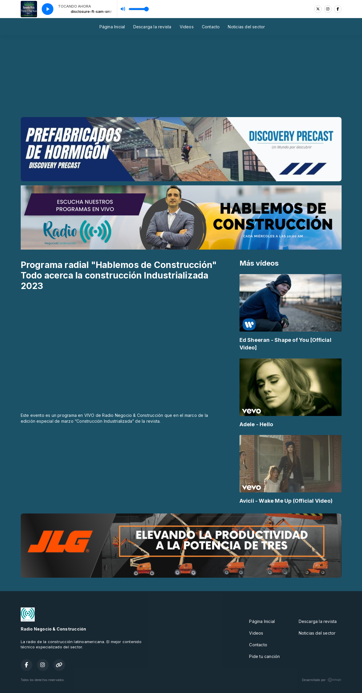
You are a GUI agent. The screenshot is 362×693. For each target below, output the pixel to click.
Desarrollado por (321, 680)
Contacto (211, 26)
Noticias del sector (246, 26)
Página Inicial (112, 26)
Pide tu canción (264, 656)
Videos (187, 26)
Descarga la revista (152, 26)
